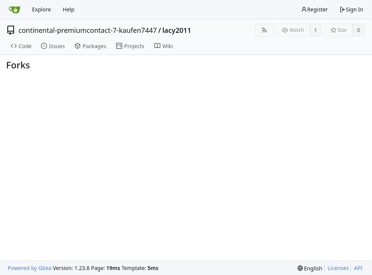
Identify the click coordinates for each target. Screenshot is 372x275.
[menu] (310, 268)
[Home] (14, 9)
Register (314, 9)
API (358, 268)
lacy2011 (176, 30)
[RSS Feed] (264, 30)
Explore (41, 9)
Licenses (338, 268)
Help (68, 9)
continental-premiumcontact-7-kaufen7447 (87, 30)
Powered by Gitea (30, 268)
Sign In (351, 9)
